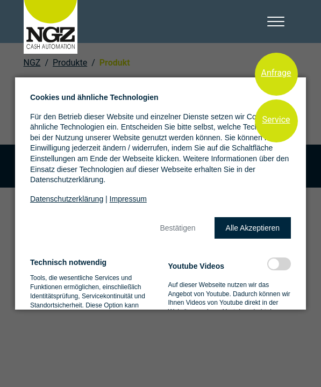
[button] (177, 228)
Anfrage (276, 73)
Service (276, 119)
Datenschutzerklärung (66, 199)
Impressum (128, 199)
